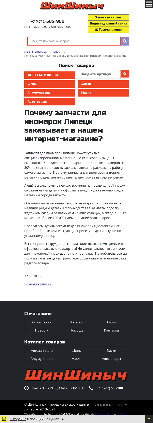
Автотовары (37, 101)
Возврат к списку (37, 284)
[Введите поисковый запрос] (74, 41)
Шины (32, 84)
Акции (111, 322)
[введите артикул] (99, 74)
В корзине (18, 419)
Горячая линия (108, 29)
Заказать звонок (108, 17)
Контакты (111, 330)
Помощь (76, 330)
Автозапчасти (43, 75)
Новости (41, 330)
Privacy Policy (104, 414)
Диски (86, 84)
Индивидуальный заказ (108, 23)
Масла (86, 93)
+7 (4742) (47, 21)
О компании (41, 322)
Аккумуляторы (39, 93)
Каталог (76, 322)
